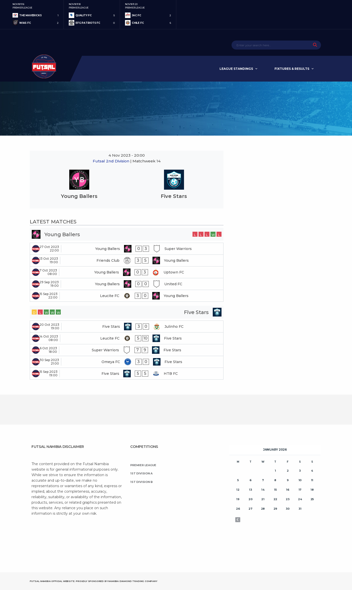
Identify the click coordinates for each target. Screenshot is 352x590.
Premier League (143, 465)
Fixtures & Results (291, 69)
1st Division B (141, 482)
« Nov (237, 519)
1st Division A (141, 473)
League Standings (236, 69)
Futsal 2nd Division (111, 161)
